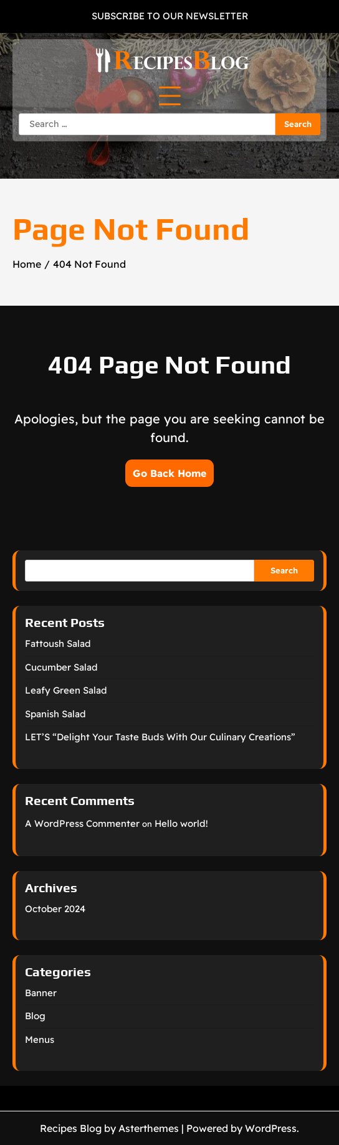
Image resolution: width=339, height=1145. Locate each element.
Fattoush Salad (58, 643)
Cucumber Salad (61, 667)
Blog (35, 1016)
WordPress (271, 1128)
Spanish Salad (55, 714)
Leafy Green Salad (66, 690)
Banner (41, 993)
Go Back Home (169, 473)
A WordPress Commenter (82, 823)
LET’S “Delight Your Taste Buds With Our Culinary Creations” (160, 737)
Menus (39, 1039)
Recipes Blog (71, 1128)
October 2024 (55, 909)
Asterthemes (148, 1128)
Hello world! (181, 823)
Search (284, 570)
